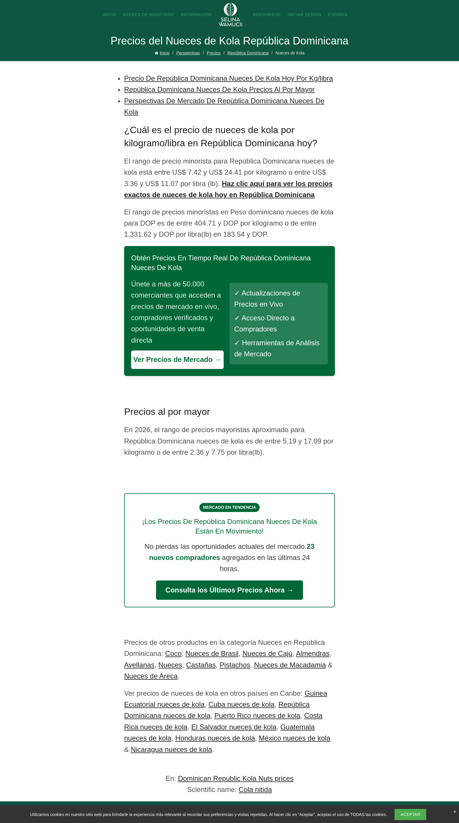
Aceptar (410, 814)
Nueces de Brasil (211, 653)
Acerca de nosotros (148, 14)
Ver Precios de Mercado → (177, 359)
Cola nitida (255, 789)
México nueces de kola (294, 738)
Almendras (313, 653)
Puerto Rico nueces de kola (257, 715)
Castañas (201, 665)
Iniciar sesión (304, 14)
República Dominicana (247, 53)
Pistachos (235, 665)
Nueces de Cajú (267, 653)
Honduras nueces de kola (215, 738)
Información (196, 14)
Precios (214, 53)
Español (338, 14)
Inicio (109, 14)
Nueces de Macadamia (290, 665)
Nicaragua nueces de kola (171, 749)
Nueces (170, 665)
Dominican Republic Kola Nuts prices (236, 778)
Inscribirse (266, 14)
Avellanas (139, 665)
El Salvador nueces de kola (233, 727)
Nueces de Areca (151, 676)
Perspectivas (188, 53)
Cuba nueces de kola (241, 704)
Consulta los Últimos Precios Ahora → (229, 590)
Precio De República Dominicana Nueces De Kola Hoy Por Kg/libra (228, 78)
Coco (173, 653)
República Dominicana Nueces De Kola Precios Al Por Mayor (219, 89)
